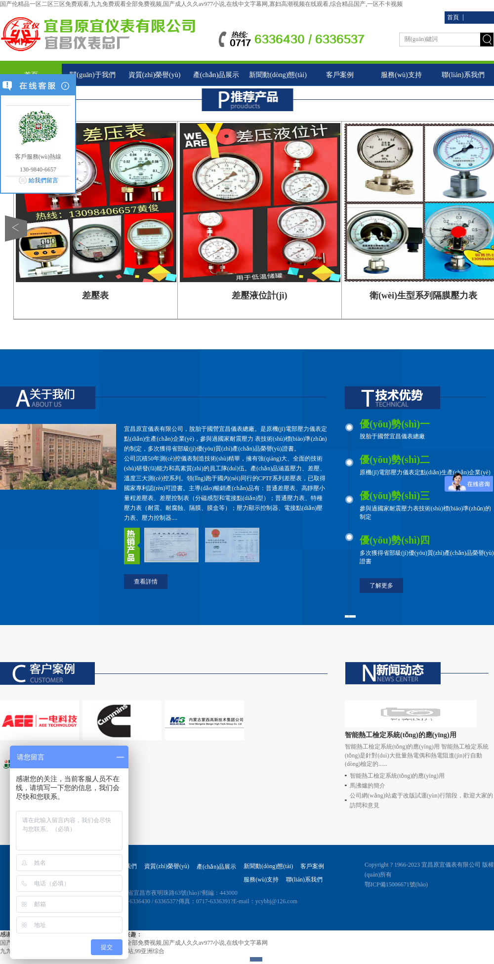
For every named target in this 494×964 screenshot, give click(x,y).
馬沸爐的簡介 (367, 785)
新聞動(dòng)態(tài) (278, 75)
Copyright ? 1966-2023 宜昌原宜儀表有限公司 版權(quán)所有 (429, 869)
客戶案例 (340, 75)
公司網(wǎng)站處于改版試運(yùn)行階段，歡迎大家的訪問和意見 (421, 800)
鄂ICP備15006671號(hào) (396, 884)
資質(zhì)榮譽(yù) (154, 75)
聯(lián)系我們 (463, 75)
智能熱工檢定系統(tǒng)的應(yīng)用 (397, 775)
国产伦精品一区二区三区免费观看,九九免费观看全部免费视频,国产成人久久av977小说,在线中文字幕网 (134, 942)
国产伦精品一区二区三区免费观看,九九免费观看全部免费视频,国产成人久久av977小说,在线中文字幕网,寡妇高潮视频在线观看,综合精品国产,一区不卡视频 (201, 3)
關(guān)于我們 (93, 75)
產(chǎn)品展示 (216, 75)
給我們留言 (43, 180)
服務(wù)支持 (401, 75)
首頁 (453, 17)
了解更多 (381, 585)
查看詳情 (146, 581)
